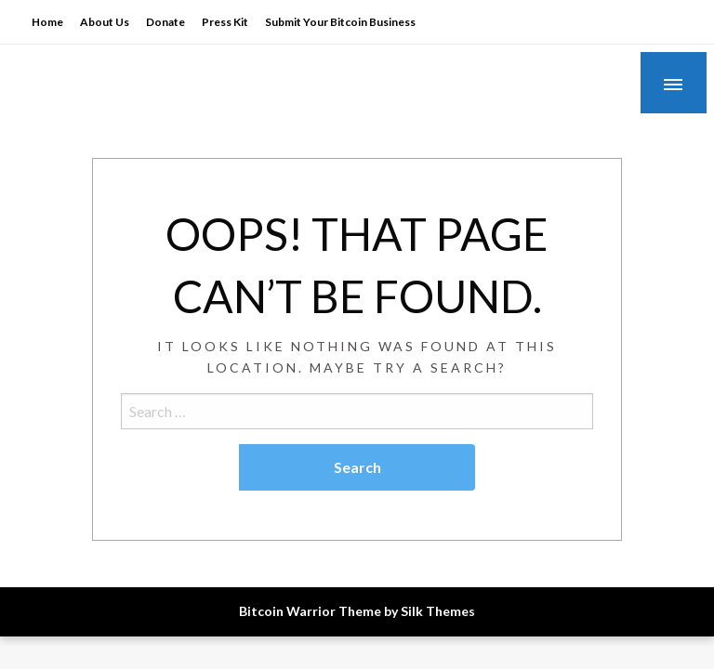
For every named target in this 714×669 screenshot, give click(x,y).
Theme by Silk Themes (406, 611)
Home (47, 22)
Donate (165, 22)
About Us (104, 22)
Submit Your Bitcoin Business (340, 22)
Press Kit (225, 22)
